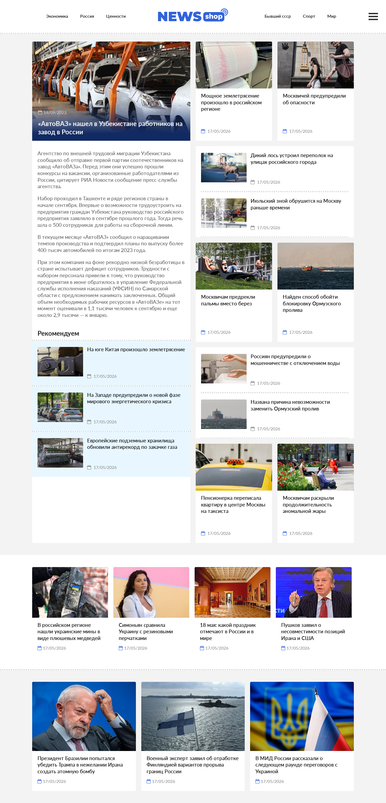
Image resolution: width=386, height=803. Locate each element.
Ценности (116, 15)
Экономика (57, 15)
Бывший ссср (278, 15)
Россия (87, 15)
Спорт (309, 15)
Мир (331, 15)
